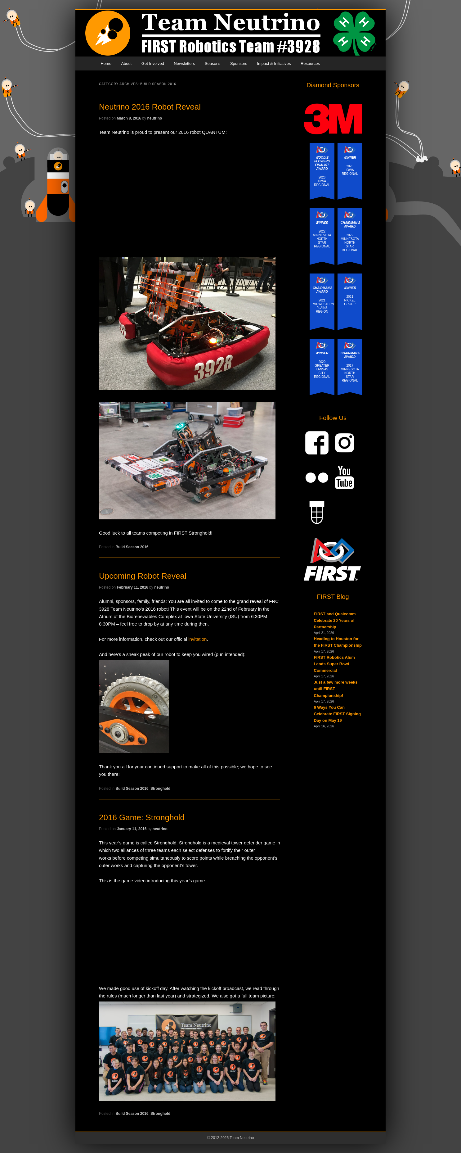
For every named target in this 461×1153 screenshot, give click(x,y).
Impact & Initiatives (274, 63)
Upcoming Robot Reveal (142, 576)
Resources (310, 63)
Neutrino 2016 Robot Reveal (150, 106)
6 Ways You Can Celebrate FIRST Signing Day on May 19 (337, 714)
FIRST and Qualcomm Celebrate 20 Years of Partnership (335, 620)
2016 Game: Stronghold (142, 817)
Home (106, 63)
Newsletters (184, 63)
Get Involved (152, 63)
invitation (197, 639)
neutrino (154, 118)
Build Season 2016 (131, 547)
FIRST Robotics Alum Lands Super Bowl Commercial (334, 664)
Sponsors (238, 63)
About (126, 63)
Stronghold (160, 788)
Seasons (213, 63)
